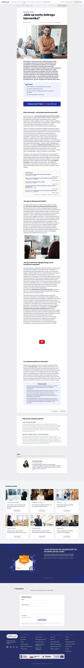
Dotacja (67, 648)
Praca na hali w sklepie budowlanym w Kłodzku (35, 181)
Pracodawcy (19, 1)
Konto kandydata (68, 1)
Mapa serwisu (68, 651)
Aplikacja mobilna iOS (55, 648)
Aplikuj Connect (68, 646)
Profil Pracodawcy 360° (40, 639)
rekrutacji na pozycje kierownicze (34, 224)
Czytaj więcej (17, 510)
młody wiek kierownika (30, 376)
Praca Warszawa (37, 194)
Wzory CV (52, 639)
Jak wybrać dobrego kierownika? (35, 88)
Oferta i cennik (38, 637)
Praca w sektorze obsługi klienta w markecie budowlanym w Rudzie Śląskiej (41, 178)
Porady (24, 1)
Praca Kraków (49, 194)
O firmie (67, 637)
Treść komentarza (25, 604)
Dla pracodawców (78, 1)
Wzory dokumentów (54, 641)
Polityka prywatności (69, 641)
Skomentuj (62, 411)
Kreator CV (28, 1)
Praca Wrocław (43, 194)
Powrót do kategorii (62, 5)
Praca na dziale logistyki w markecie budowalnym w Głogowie (38, 174)
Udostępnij (54, 411)
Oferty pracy (13, 1)
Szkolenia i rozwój (28, 5)
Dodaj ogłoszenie (46, 1)
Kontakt (67, 639)
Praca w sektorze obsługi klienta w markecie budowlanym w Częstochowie (41, 190)
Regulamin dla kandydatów (26, 646)
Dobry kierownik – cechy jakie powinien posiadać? (39, 86)
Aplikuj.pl (18, 5)
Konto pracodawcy (39, 641)
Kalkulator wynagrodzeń (36, 1)
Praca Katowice (55, 194)
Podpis (22, 599)
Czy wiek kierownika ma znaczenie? (35, 94)
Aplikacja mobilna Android (55, 646)
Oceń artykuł (24, 615)
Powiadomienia (24, 648)
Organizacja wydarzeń (70, 644)
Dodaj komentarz (42, 619)
